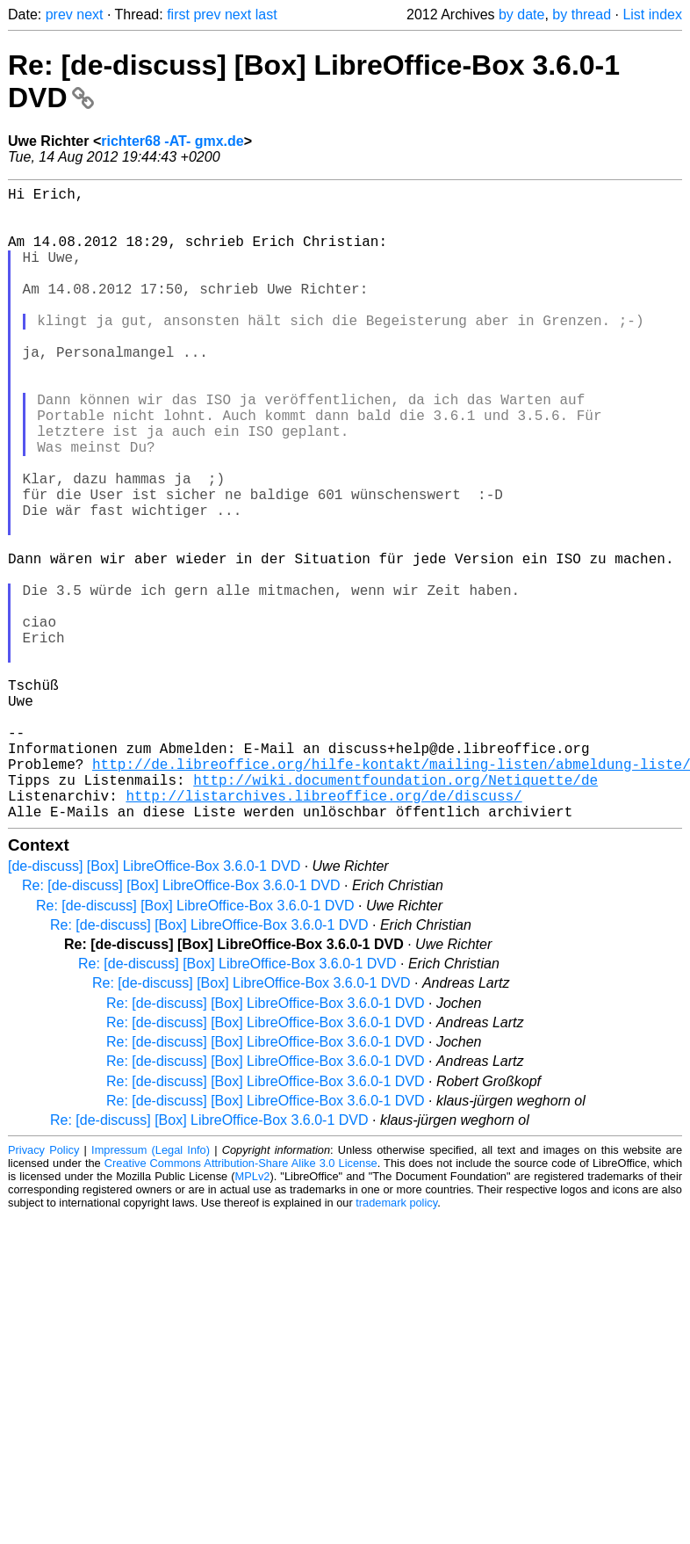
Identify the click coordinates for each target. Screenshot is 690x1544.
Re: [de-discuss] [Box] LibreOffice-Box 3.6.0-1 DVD (181, 1025)
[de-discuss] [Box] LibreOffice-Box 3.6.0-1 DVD (154, 1005)
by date (521, 14)
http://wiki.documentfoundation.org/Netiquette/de (395, 912)
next (89, 14)
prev (59, 14)
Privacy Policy (43, 1289)
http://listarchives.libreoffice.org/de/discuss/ (323, 931)
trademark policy (396, 1342)
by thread (581, 14)
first (178, 14)
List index (652, 14)
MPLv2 (252, 1316)
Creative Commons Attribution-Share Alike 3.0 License (240, 1302)
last (266, 14)
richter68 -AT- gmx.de (172, 141)
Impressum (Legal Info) (150, 1289)
